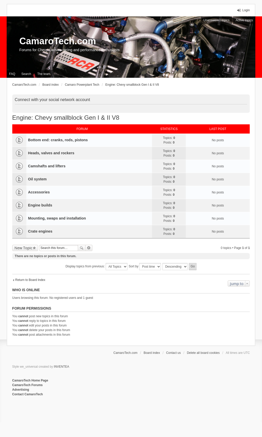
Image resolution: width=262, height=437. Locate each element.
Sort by (145, 266)
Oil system (37, 179)
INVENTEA (61, 366)
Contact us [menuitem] (173, 353)
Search (81, 248)
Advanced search (88, 248)
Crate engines (40, 231)
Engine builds (40, 205)
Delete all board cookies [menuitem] (203, 353)
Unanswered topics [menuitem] (216, 20)
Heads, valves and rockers (51, 153)
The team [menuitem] (43, 74)
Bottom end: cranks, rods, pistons (58, 140)
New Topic (23, 247)
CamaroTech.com (57, 41)
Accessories (39, 192)
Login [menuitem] (246, 10)
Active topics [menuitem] (244, 20)
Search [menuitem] (26, 74)
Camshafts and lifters (47, 166)
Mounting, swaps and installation (57, 218)
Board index (152, 353)
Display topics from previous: (96, 266)
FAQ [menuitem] (12, 74)
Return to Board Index (30, 280)
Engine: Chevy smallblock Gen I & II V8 (65, 117)
